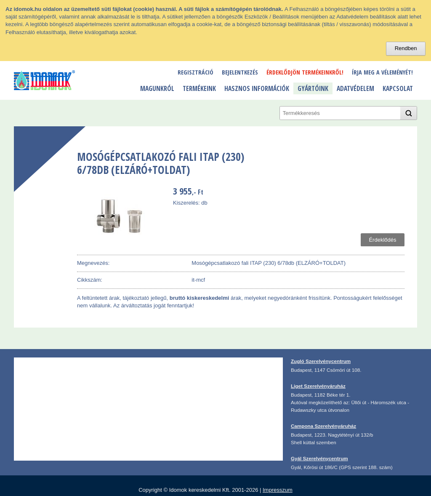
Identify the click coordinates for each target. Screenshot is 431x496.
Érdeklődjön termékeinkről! (304, 72)
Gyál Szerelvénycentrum (319, 458)
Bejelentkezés (240, 72)
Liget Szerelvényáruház (318, 386)
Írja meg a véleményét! (382, 72)
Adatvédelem (355, 88)
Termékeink (199, 88)
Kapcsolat (398, 88)
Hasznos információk (256, 88)
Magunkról (157, 88)
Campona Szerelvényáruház (323, 426)
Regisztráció (195, 72)
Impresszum (278, 490)
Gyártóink (313, 88)
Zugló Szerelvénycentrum (321, 361)
